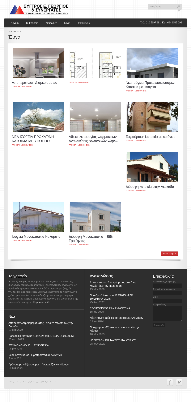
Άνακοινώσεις (101, 276)
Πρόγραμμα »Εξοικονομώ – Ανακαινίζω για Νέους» (38, 364)
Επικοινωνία (83, 23)
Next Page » (169, 253)
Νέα (11, 316)
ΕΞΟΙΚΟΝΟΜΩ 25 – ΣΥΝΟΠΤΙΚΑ (28, 345)
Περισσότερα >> (41, 302)
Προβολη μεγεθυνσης (22, 87)
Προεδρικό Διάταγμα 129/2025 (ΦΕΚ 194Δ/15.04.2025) (41, 335)
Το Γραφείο (32, 23)
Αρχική (15, 23)
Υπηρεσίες (51, 23)
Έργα (67, 23)
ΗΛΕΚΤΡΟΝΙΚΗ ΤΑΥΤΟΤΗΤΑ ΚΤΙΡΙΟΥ (113, 340)
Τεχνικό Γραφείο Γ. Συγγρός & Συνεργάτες (39, 9)
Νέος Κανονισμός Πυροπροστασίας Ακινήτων (35, 354)
